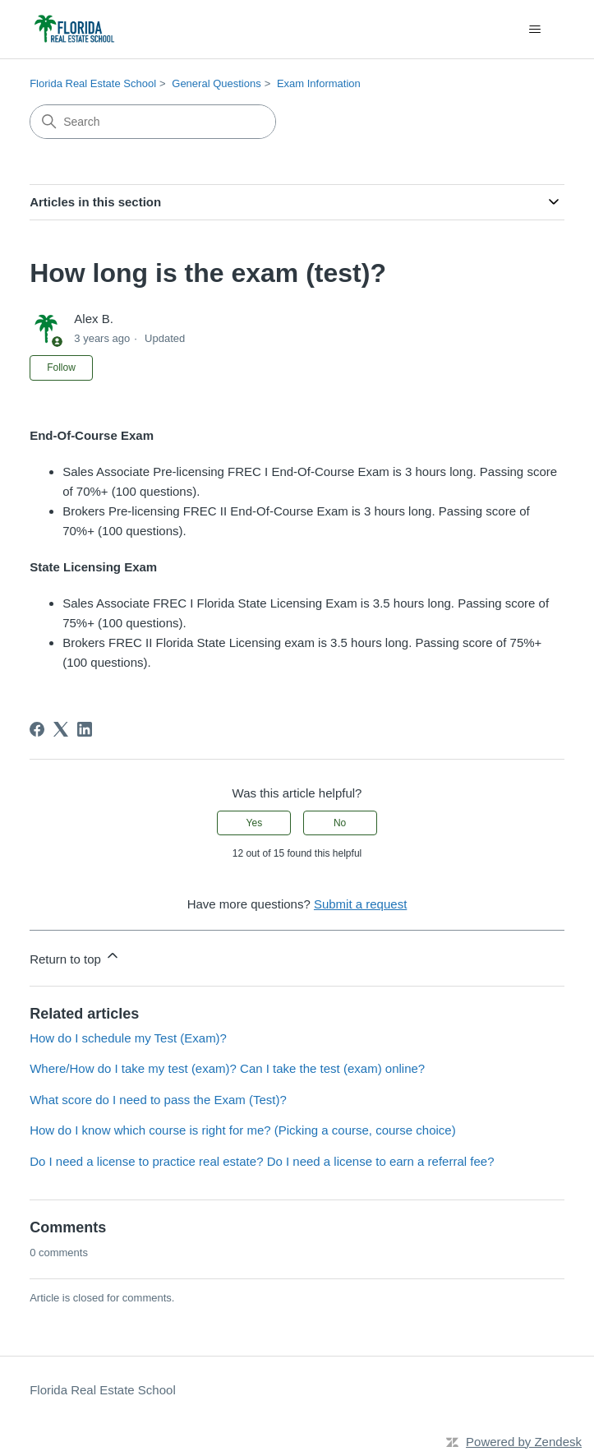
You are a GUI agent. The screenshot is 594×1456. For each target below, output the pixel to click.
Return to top (75, 956)
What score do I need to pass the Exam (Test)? (158, 1100)
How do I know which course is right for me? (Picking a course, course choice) (243, 1130)
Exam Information (319, 83)
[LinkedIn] (84, 729)
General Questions (216, 83)
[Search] (152, 121)
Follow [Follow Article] (61, 367)
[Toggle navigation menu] (535, 29)
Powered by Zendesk (524, 1442)
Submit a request (360, 904)
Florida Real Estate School (93, 83)
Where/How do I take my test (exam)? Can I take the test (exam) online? (227, 1068)
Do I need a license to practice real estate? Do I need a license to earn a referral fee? (262, 1161)
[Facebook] (37, 729)
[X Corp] (60, 729)
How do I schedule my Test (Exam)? (128, 1038)
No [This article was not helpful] (340, 823)
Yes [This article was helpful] (254, 823)
